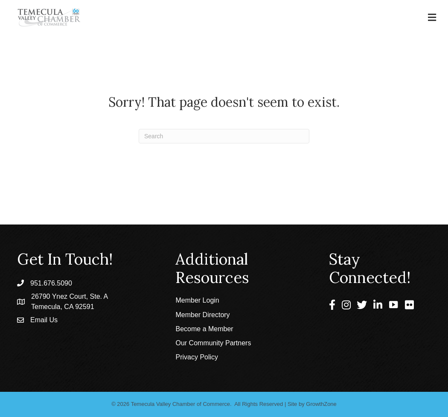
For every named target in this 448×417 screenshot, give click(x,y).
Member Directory (202, 314)
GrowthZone (321, 404)
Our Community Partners (213, 343)
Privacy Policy (196, 357)
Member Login (197, 300)
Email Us (44, 320)
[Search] (224, 136)
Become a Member (204, 328)
